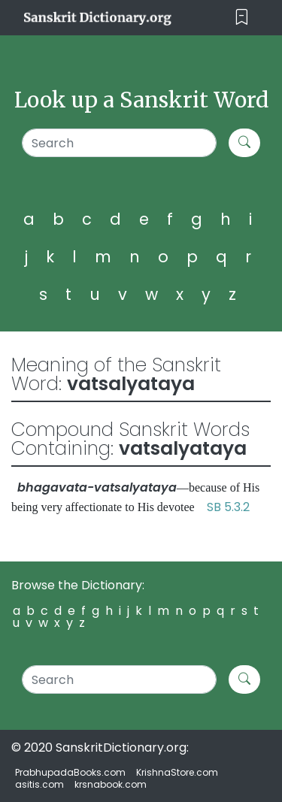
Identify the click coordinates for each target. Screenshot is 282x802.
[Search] (119, 143)
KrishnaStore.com (177, 772)
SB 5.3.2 (228, 507)
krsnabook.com (110, 784)
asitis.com (39, 784)
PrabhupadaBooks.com (70, 772)
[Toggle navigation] (242, 18)
